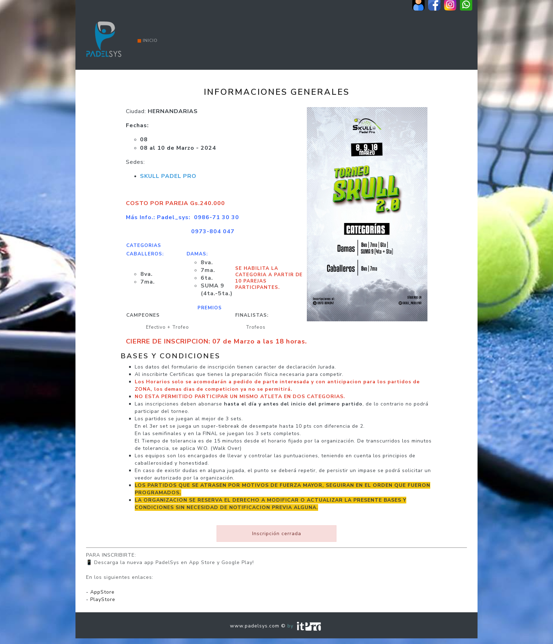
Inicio (148, 40)
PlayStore (102, 599)
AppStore (102, 592)
